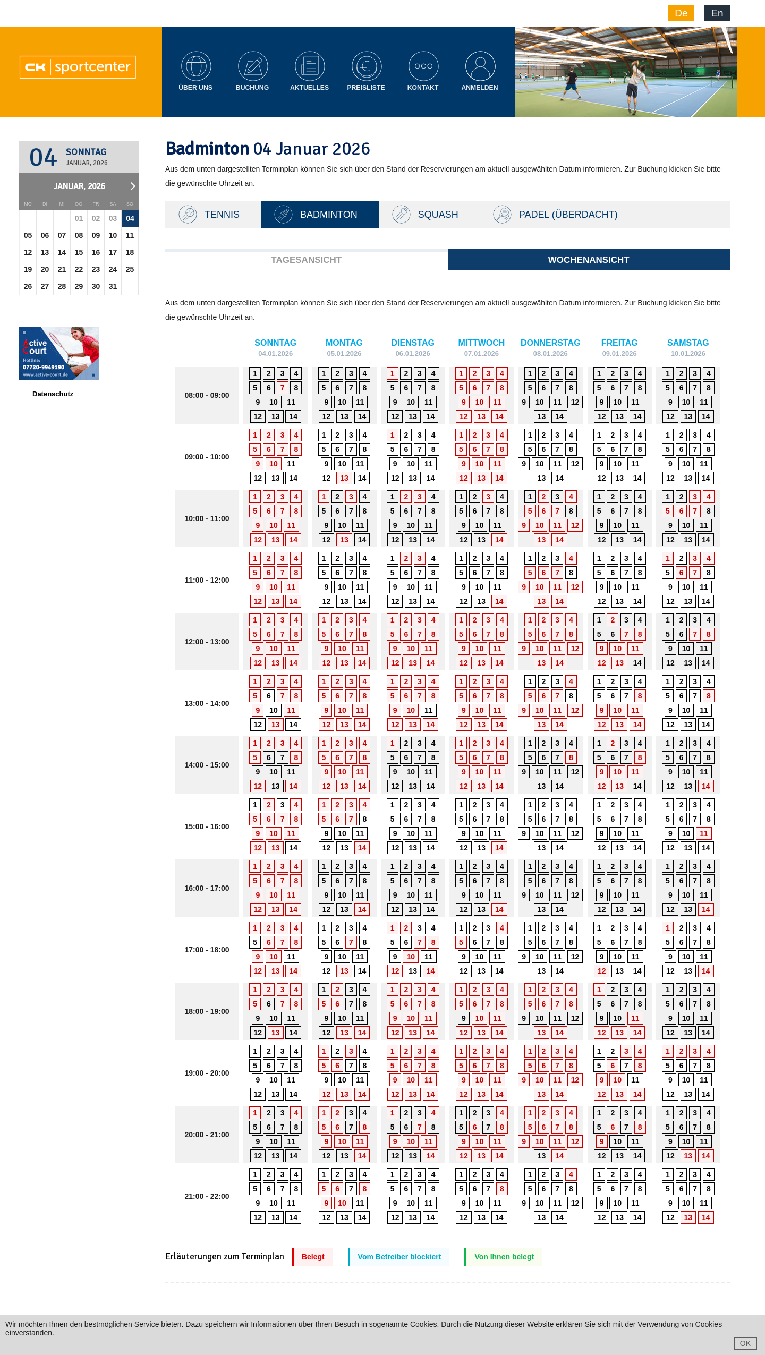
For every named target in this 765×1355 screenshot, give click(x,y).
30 (96, 286)
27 (45, 286)
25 (130, 269)
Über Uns (195, 87)
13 (45, 252)
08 (79, 235)
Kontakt (423, 87)
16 (96, 252)
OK (745, 1343)
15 (79, 252)
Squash (438, 214)
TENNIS (222, 214)
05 (28, 235)
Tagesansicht (306, 260)
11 (130, 235)
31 (113, 286)
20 (45, 269)
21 (62, 269)
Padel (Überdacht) (568, 214)
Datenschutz (52, 394)
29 (79, 286)
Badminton (329, 214)
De (681, 13)
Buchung (252, 87)
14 (62, 252)
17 (113, 252)
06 (45, 235)
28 (62, 286)
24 (113, 269)
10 (113, 235)
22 (79, 269)
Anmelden (479, 87)
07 (62, 235)
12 (28, 252)
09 (96, 235)
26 (28, 286)
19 (28, 269)
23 (96, 269)
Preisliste (366, 87)
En (717, 13)
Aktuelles (309, 87)
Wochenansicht (589, 260)
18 (130, 252)
